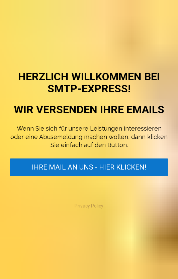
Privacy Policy (89, 205)
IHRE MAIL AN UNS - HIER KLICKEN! (89, 167)
